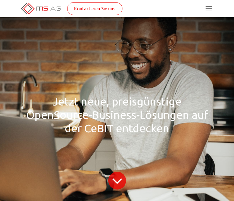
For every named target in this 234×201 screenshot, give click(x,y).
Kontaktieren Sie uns (94, 8)
